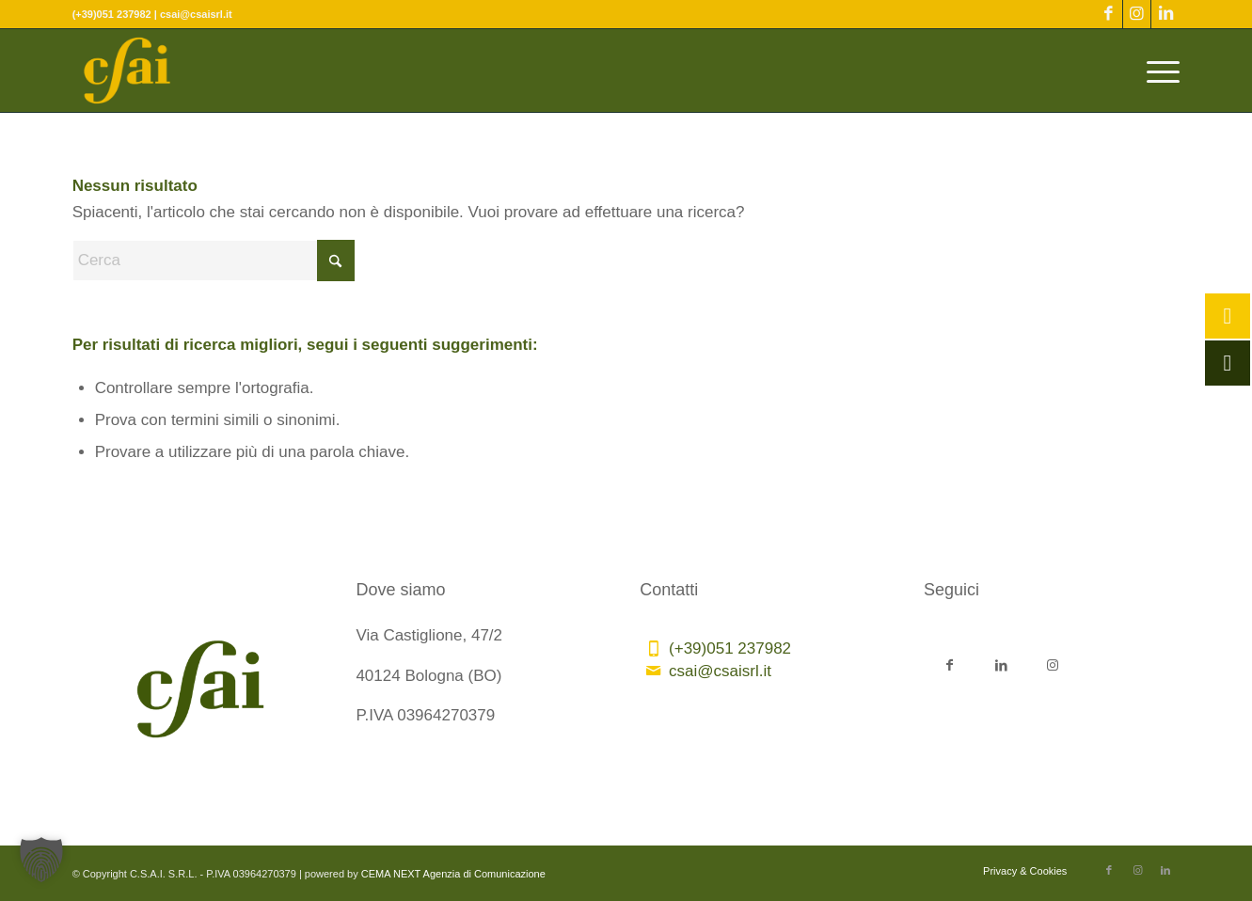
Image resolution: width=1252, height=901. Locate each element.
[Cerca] (213, 260)
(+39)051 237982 (730, 648)
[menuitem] (1157, 70)
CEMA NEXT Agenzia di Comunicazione (453, 873)
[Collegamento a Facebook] (1108, 14)
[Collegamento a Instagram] (1136, 14)
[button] (41, 859)
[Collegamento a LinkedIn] (1165, 14)
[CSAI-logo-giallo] (127, 70)
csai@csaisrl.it (720, 671)
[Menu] (1157, 70)
